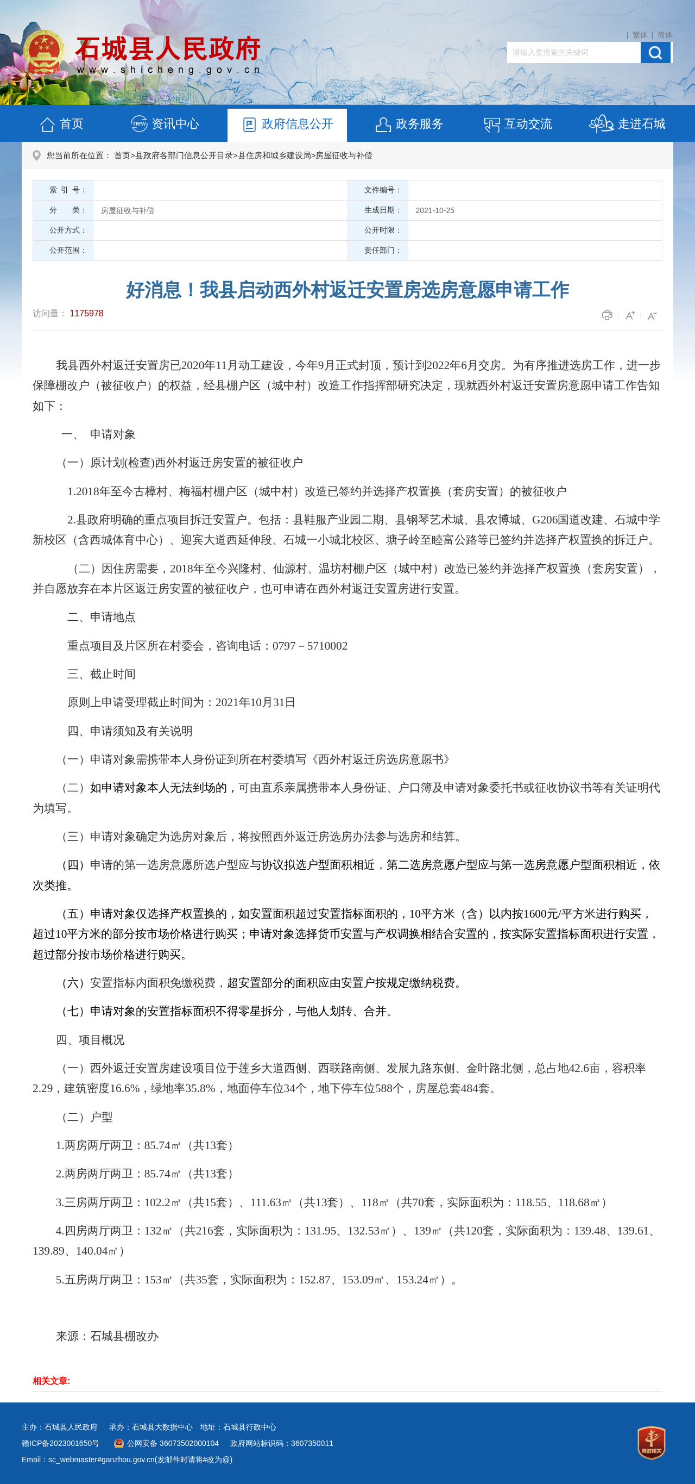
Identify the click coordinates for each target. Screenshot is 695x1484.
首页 (61, 125)
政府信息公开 (286, 125)
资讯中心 (164, 125)
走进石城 (627, 125)
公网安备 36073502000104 (173, 1443)
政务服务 (409, 125)
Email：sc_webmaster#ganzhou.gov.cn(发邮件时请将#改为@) (127, 1459)
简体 (665, 34)
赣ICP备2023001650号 (60, 1443)
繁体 (640, 34)
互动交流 (517, 125)
